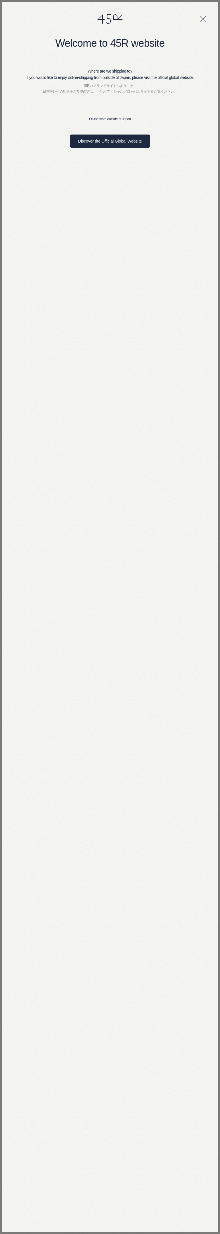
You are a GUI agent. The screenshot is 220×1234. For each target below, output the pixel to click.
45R (110, 19)
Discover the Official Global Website (110, 141)
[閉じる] (203, 19)
